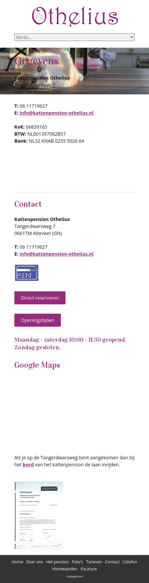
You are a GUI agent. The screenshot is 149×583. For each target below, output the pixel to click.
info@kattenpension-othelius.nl (56, 113)
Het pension (57, 562)
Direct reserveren (40, 298)
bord (28, 464)
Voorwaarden (64, 569)
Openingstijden (37, 320)
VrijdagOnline (74, 576)
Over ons (34, 562)
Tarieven (94, 562)
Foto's (77, 562)
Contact (112, 562)
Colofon (130, 562)
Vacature (89, 569)
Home (17, 562)
